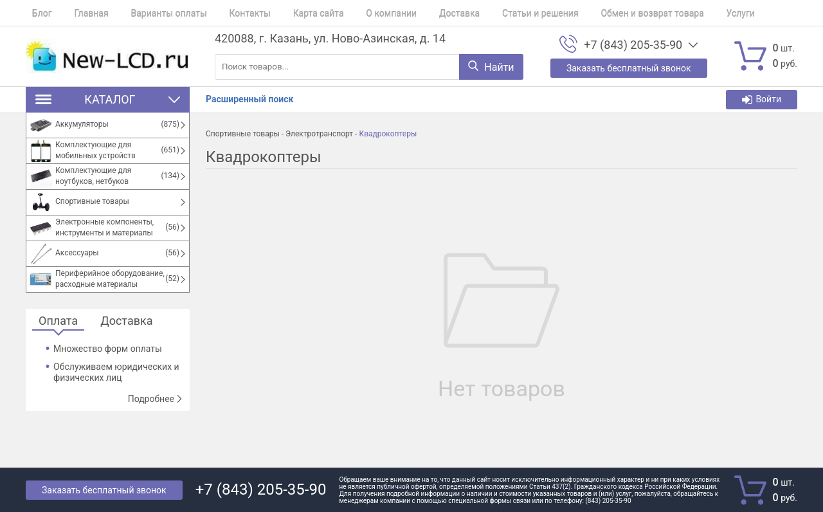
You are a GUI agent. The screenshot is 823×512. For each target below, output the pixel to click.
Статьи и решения (490, 13)
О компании (354, 13)
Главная (79, 13)
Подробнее (155, 399)
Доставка (415, 13)
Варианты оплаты (150, 13)
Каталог (107, 99)
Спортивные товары (243, 133)
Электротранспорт (319, 133)
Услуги (678, 13)
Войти (761, 99)
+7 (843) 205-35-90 (633, 45)
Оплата (58, 321)
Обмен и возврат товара (595, 13)
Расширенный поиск (249, 99)
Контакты (224, 13)
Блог (36, 13)
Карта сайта (287, 13)
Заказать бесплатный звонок (104, 490)
